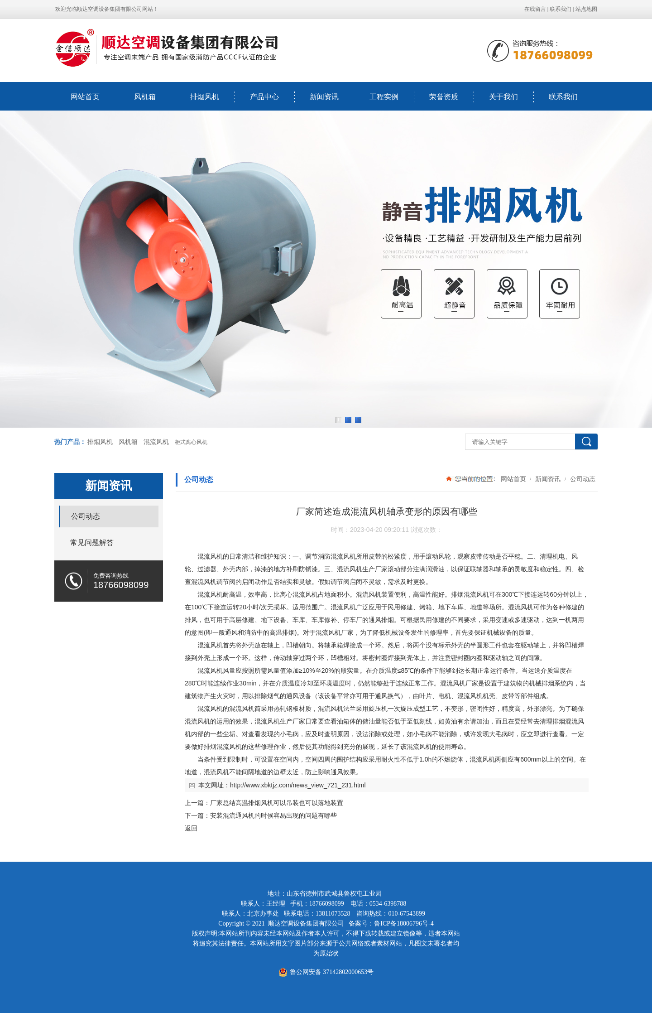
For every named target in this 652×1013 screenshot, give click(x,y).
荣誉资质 (443, 97)
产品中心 (264, 97)
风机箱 (145, 97)
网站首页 (85, 97)
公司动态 (581, 478)
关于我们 (503, 97)
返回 (191, 828)
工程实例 (383, 97)
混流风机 (156, 442)
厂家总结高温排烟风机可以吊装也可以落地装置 (276, 802)
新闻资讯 (324, 97)
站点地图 (586, 9)
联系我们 (560, 9)
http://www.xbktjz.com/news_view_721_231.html (298, 785)
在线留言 (535, 9)
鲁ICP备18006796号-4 (403, 923)
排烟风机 (204, 97)
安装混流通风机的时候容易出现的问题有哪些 (273, 815)
